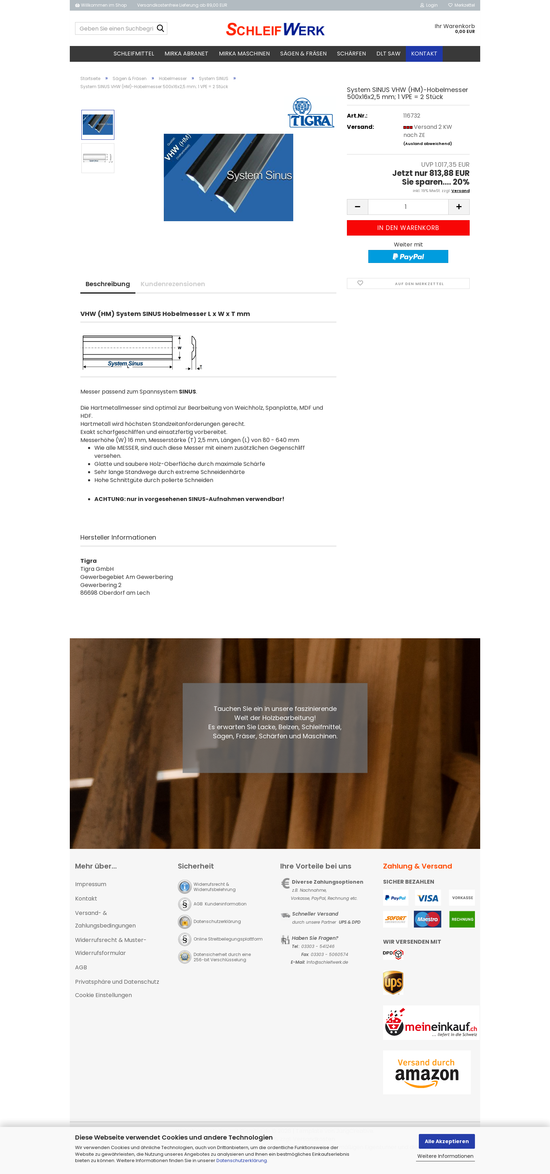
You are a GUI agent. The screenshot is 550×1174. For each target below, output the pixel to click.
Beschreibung (108, 290)
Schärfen (351, 54)
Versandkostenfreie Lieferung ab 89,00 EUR (182, 5)
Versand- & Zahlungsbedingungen (105, 925)
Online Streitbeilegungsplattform (228, 945)
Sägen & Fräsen (303, 54)
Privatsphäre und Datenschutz (117, 988)
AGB (81, 974)
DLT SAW (388, 54)
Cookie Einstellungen (103, 1001)
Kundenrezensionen (173, 290)
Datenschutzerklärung (241, 1160)
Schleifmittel (134, 54)
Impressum (90, 890)
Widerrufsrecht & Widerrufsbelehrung (215, 893)
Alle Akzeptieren (447, 1141)
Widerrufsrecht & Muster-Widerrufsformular (111, 952)
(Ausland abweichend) (427, 150)
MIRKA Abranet (186, 54)
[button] (357, 213)
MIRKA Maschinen (244, 54)
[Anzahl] (408, 213)
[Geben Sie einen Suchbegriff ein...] (160, 28)
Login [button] (429, 5)
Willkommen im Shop (101, 5)
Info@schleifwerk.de (327, 968)
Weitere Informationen (445, 1156)
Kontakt (424, 54)
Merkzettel (461, 5)
